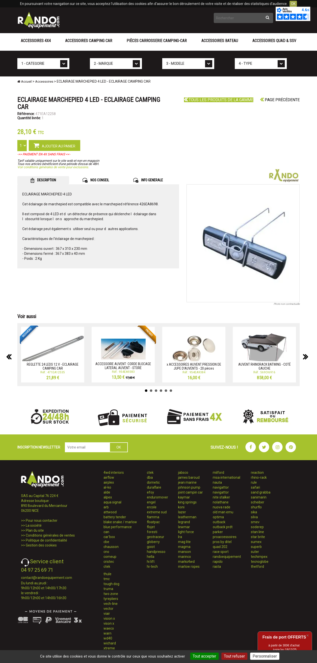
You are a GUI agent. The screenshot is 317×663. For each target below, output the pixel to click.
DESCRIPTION (43, 180)
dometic (153, 482)
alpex (108, 497)
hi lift (151, 562)
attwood (110, 512)
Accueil (24, 81)
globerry (153, 542)
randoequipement (227, 557)
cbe (106, 542)
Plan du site (35, 530)
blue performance (118, 527)
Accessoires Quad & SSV (274, 40)
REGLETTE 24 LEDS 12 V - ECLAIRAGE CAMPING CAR (53, 366)
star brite (258, 537)
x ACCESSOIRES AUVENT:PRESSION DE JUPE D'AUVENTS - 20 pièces (194, 366)
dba (150, 477)
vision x (109, 618)
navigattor (221, 487)
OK (293, 4)
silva (254, 517)
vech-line (111, 604)
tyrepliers (111, 599)
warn (107, 633)
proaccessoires (225, 537)
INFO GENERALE (148, 180)
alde (107, 492)
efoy (150, 492)
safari (255, 487)
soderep (257, 527)
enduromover (157, 497)
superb (256, 547)
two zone (111, 594)
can (106, 532)
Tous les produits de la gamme (218, 99)
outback (219, 522)
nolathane (221, 502)
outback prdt (223, 527)
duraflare (154, 487)
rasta (217, 566)
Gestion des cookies (41, 545)
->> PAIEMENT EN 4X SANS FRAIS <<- (43, 154)
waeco (109, 628)
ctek (107, 566)
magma (184, 547)
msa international (226, 477)
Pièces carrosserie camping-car (157, 40)
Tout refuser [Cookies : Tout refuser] (234, 656)
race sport (221, 552)
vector (108, 609)
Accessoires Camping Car (88, 40)
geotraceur (155, 537)
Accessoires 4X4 (36, 40)
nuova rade (221, 507)
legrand (184, 522)
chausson (111, 547)
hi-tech (152, 566)
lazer (182, 512)
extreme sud (157, 512)
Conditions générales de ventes (50, 535)
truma (108, 589)
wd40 (108, 638)
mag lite (184, 542)
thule (107, 574)
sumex (256, 542)
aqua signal (112, 502)
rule (254, 482)
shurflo (256, 507)
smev (255, 522)
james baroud (189, 477)
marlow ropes (189, 566)
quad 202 (220, 547)
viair (107, 614)
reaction (257, 472)
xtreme (109, 648)
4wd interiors (114, 472)
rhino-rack (259, 477)
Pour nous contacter (41, 520)
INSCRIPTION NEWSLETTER (38, 447)
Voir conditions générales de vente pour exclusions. (53, 167)
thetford (257, 566)
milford (218, 472)
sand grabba (260, 492)
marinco (184, 557)
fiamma (153, 517)
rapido (218, 562)
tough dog (111, 584)
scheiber (257, 502)
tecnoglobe (259, 562)
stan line (257, 532)
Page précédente (280, 99)
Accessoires (44, 81)
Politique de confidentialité (46, 540)
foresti (152, 532)
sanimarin (258, 497)
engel (151, 502)
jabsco (183, 472)
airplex (109, 482)
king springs (187, 502)
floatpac (153, 522)
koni (181, 507)
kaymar (184, 497)
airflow (109, 477)
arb (106, 507)
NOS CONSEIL (95, 180)
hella (150, 557)
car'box (109, 537)
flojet (151, 527)
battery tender (115, 517)
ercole (152, 507)
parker (218, 532)
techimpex (259, 557)
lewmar (184, 527)
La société (34, 525)
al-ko (107, 487)
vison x (109, 623)
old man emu (223, 512)
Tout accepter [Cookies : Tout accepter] (204, 656)
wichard (110, 643)
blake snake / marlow (120, 522)
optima (218, 517)
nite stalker (221, 497)
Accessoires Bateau (219, 40)
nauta (217, 482)
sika (254, 512)
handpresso (156, 552)
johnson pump (189, 487)
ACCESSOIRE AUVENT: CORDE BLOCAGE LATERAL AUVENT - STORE (123, 366)
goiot (151, 547)
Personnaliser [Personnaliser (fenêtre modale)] (265, 656)
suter (255, 552)
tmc (107, 579)
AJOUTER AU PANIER (54, 145)
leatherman (187, 517)
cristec (109, 562)
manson (184, 552)
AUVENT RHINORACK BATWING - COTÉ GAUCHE (264, 366)
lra (180, 537)
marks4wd (186, 562)
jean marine (187, 482)
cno (106, 552)
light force (186, 532)
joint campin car (190, 492)
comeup (110, 557)
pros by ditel (222, 542)
